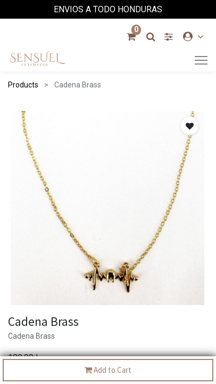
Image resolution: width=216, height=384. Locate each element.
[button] (189, 125)
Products (23, 85)
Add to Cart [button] (108, 370)
